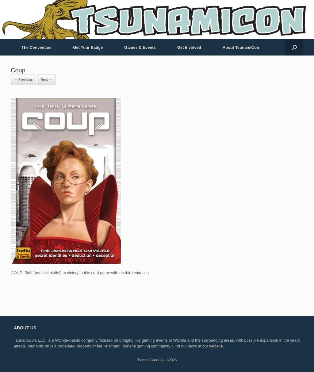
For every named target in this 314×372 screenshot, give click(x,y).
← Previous (23, 79)
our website (212, 346)
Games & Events (140, 47)
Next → (46, 79)
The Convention (36, 47)
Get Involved (189, 47)
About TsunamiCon (241, 47)
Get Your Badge (88, 47)
